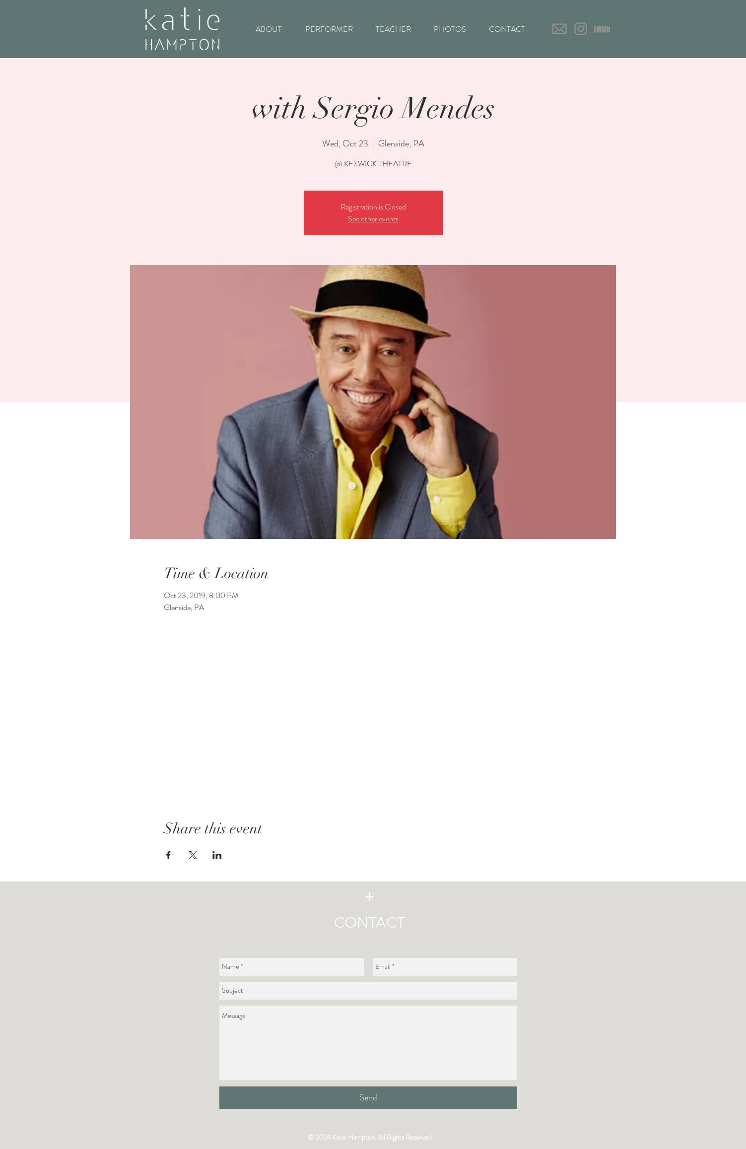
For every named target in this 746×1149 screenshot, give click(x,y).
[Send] (368, 1097)
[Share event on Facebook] (168, 855)
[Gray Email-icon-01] (559, 28)
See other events (373, 218)
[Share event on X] (193, 855)
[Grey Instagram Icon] (580, 28)
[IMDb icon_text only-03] (602, 28)
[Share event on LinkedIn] (217, 855)
